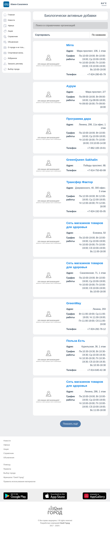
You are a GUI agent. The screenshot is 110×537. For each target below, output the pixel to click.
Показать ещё (70, 424)
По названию (99, 35)
